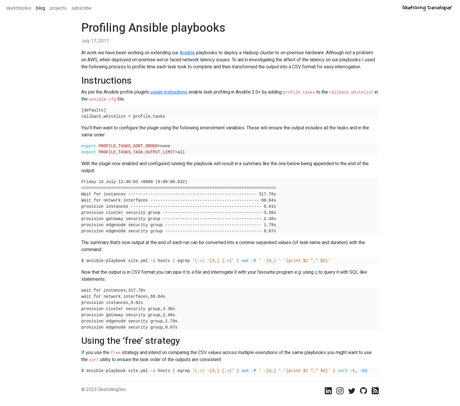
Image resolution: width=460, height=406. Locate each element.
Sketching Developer (427, 8)
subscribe (81, 8)
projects (58, 8)
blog (40, 8)
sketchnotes (18, 8)
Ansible (187, 52)
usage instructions (168, 92)
